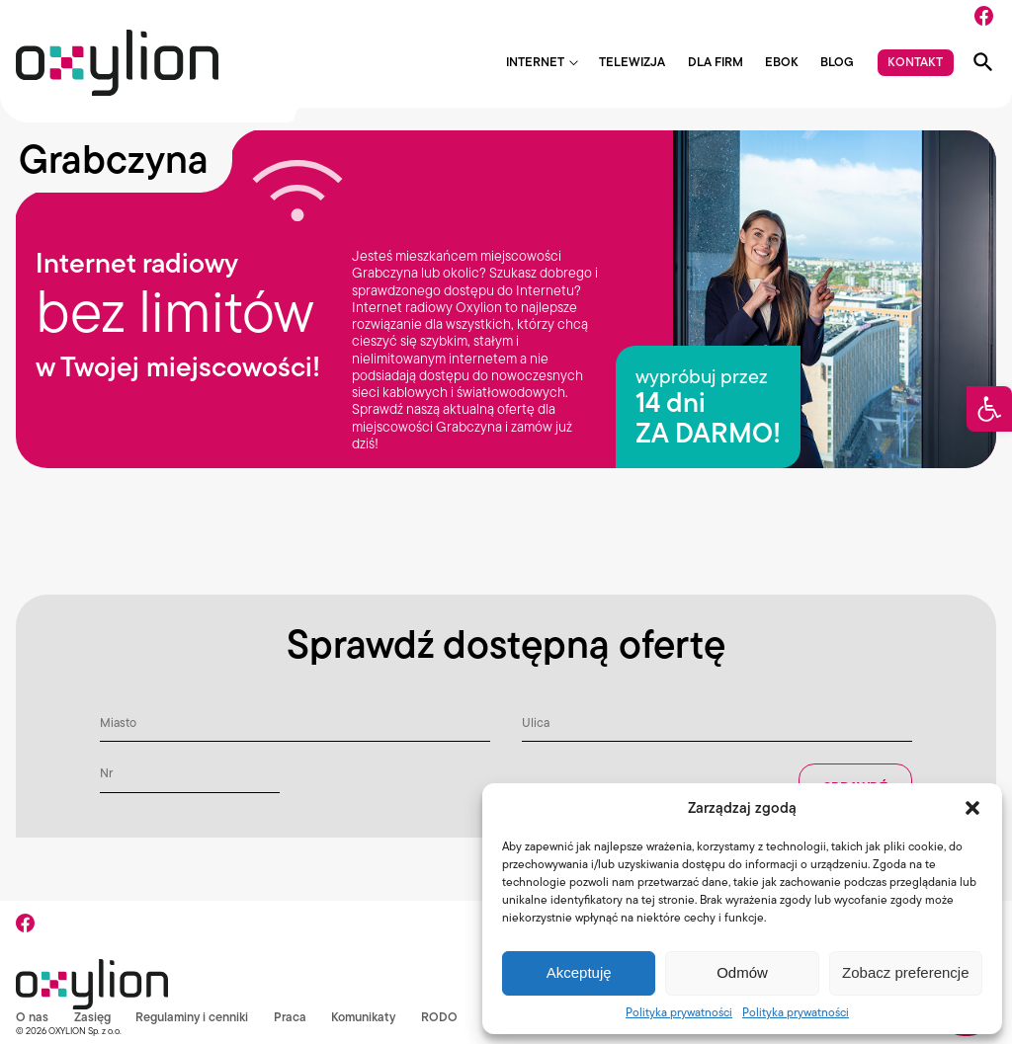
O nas (32, 1016)
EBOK (782, 62)
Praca (291, 1016)
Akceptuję (579, 972)
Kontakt (915, 61)
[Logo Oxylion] (117, 63)
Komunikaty (364, 1016)
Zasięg (92, 1016)
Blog (837, 62)
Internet (535, 62)
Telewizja (632, 62)
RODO (441, 1016)
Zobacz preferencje (905, 972)
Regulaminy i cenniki (192, 1016)
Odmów (742, 972)
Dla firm (715, 62)
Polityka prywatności (679, 1012)
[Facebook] (983, 16)
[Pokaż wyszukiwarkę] (983, 62)
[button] (989, 409)
